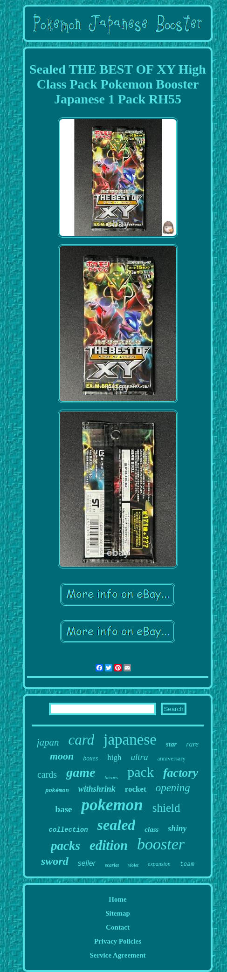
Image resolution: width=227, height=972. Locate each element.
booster (161, 844)
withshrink (97, 789)
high (114, 757)
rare (192, 744)
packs (65, 846)
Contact (118, 927)
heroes (111, 777)
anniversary (171, 758)
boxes (90, 758)
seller (87, 863)
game (80, 772)
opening (173, 788)
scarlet (112, 865)
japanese (130, 739)
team (187, 864)
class (151, 829)
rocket (135, 789)
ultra (139, 757)
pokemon (112, 805)
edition (108, 845)
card (82, 740)
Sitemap (117, 913)
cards (47, 774)
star (171, 744)
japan (48, 742)
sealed (116, 824)
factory (180, 773)
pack (140, 772)
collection (68, 830)
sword (55, 861)
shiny (177, 828)
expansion (159, 864)
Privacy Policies (117, 941)
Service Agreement (117, 955)
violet (133, 865)
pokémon (57, 790)
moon (62, 756)
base (63, 809)
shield (166, 807)
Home (117, 899)
